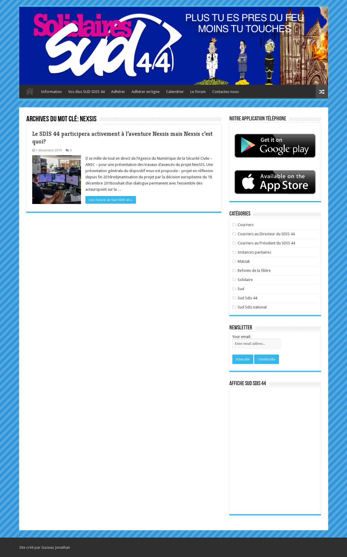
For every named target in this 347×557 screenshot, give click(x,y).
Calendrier (175, 91)
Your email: (241, 336)
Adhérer (118, 91)
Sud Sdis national (252, 307)
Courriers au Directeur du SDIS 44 (266, 234)
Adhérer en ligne (146, 91)
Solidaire (245, 279)
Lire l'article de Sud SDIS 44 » (110, 200)
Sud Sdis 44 (247, 298)
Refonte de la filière (254, 270)
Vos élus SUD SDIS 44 (86, 91)
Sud (241, 289)
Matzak (244, 261)
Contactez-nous (225, 91)
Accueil (30, 91)
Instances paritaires (254, 252)
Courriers (246, 225)
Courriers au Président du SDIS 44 (266, 243)
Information (51, 91)
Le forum (198, 91)
